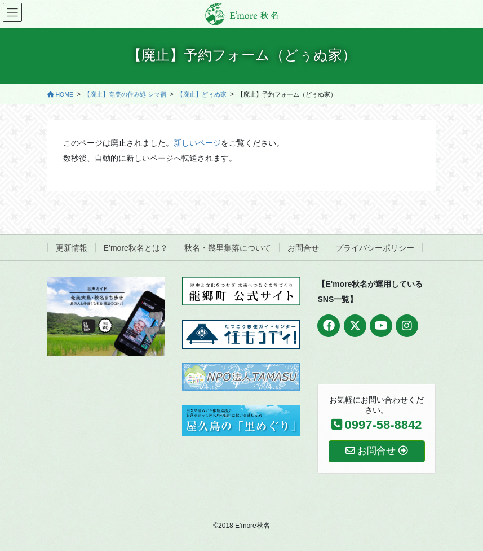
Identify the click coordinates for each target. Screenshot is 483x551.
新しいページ (197, 142)
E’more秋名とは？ (136, 247)
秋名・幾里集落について (227, 247)
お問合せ (303, 247)
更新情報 (71, 247)
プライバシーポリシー (374, 247)
